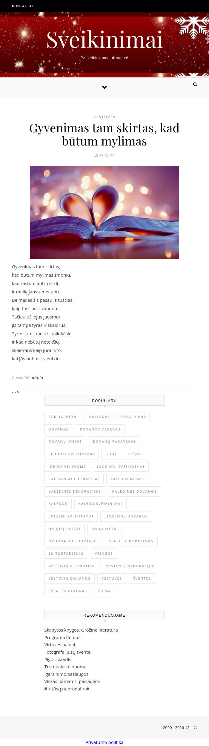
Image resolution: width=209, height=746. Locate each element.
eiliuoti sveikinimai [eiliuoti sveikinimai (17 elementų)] (72, 454)
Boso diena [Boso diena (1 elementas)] (133, 416)
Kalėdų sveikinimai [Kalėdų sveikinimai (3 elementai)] (100, 503)
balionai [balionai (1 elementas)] (99, 416)
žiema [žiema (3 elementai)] (104, 591)
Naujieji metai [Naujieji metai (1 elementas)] (65, 528)
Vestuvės (104, 117)
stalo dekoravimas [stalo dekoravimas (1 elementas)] (131, 541)
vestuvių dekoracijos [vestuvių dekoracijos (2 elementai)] (131, 565)
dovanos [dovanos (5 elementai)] (59, 429)
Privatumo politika (104, 742)
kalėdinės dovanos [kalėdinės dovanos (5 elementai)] (134, 491)
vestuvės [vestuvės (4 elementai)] (112, 578)
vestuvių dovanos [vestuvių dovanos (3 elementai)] (70, 578)
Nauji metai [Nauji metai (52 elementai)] (105, 528)
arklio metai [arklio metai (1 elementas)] (63, 416)
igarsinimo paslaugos (66, 674)
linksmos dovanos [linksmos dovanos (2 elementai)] (126, 516)
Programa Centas (62, 637)
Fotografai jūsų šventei (68, 652)
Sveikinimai (104, 38)
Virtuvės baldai (59, 644)
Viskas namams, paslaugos (72, 681)
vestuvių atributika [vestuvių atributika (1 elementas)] (72, 565)
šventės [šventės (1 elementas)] (142, 578)
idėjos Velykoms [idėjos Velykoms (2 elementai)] (67, 466)
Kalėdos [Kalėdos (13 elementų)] (58, 503)
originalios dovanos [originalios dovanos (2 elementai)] (73, 541)
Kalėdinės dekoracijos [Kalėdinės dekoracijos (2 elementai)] (75, 491)
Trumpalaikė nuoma (65, 667)
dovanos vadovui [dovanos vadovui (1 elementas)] (100, 429)
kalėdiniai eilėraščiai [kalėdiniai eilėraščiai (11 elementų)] (74, 479)
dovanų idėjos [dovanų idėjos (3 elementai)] (65, 441)
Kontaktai (22, 6)
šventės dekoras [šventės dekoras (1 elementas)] (68, 591)
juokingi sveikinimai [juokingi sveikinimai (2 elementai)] (121, 466)
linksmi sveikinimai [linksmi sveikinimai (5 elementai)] (71, 516)
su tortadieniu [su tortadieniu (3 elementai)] (66, 553)
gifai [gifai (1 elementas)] (111, 454)
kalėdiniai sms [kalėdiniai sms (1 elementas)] (127, 479)
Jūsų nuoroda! (67, 689)
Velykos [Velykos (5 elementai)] (104, 553)
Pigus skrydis (57, 659)
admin (36, 377)
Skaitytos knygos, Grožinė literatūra (81, 630)
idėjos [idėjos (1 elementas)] (135, 454)
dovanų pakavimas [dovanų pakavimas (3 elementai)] (114, 441)
